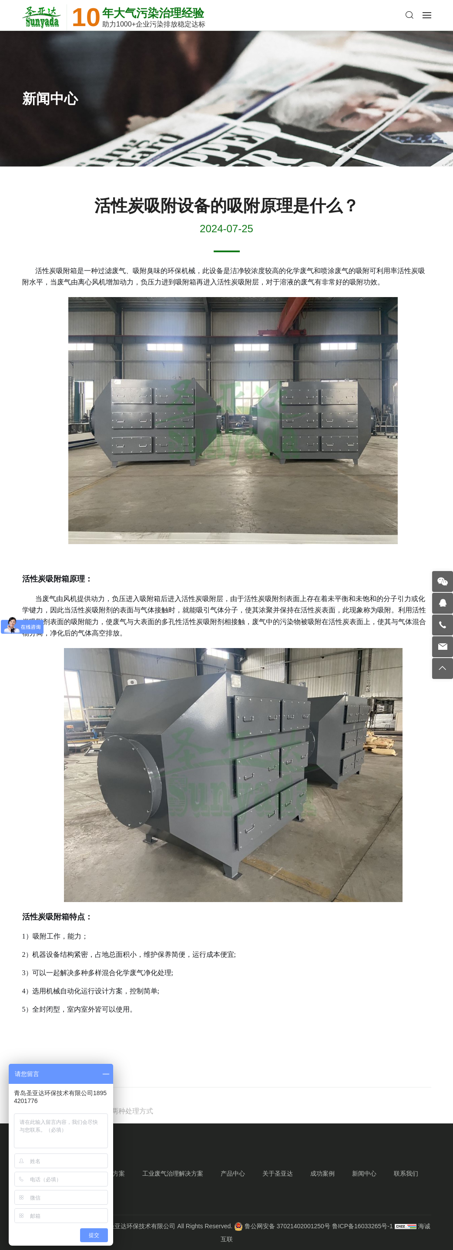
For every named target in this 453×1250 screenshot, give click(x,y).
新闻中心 (364, 1173)
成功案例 (322, 1173)
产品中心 (233, 1173)
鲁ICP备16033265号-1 (362, 1226)
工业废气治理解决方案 (172, 1173)
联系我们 (406, 1173)
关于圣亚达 (277, 1173)
